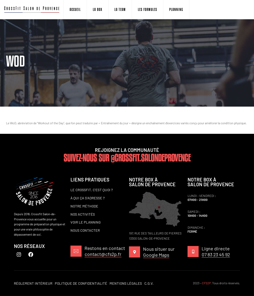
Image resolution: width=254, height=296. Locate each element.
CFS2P (206, 283)
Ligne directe (216, 252)
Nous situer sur (159, 252)
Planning (176, 9)
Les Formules (147, 9)
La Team (120, 9)
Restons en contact (105, 251)
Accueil (75, 9)
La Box (97, 9)
